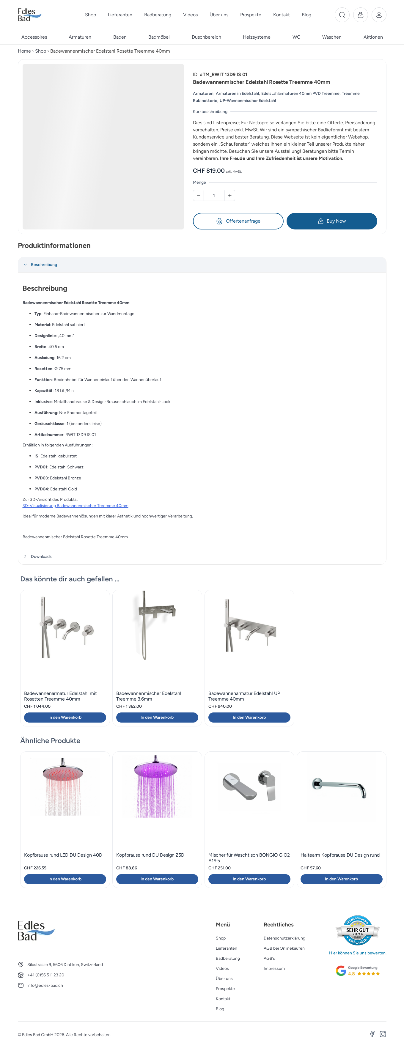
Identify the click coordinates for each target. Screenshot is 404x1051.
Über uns (224, 978)
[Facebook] (372, 1034)
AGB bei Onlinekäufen (284, 948)
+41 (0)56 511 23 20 (45, 975)
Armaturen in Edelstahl (237, 93)
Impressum (274, 968)
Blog (220, 1008)
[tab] (202, 265)
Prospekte (225, 988)
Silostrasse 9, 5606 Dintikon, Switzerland (65, 964)
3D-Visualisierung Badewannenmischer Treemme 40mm (75, 505)
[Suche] (342, 14)
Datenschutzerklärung (284, 938)
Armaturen (203, 93)
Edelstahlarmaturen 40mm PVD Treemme (300, 93)
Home (24, 51)
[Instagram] (382, 1034)
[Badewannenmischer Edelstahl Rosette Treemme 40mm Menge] (214, 195)
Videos (222, 968)
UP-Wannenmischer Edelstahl (248, 100)
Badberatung (228, 958)
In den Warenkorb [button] (64, 717)
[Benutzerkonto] (379, 14)
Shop (40, 51)
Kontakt (223, 998)
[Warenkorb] (360, 14)
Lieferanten (226, 948)
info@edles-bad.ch (45, 985)
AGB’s (269, 958)
